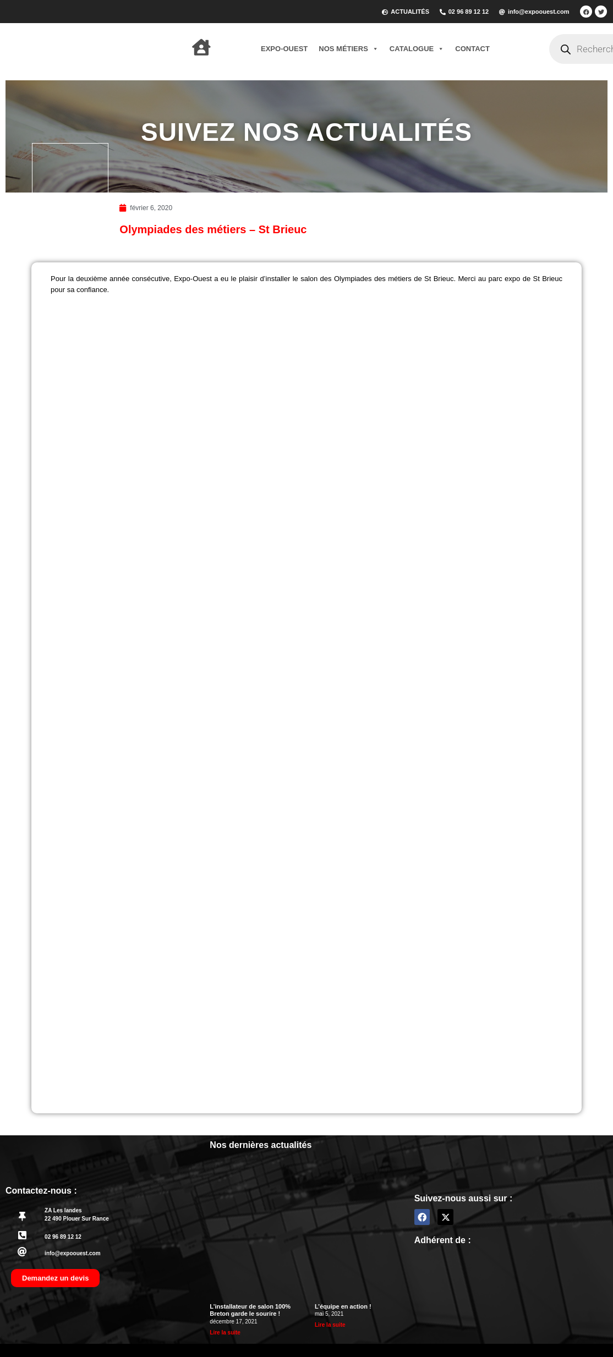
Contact (472, 49)
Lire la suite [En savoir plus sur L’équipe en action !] (330, 1325)
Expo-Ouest (284, 49)
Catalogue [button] (417, 49)
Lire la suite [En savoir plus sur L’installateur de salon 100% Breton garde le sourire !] (225, 1332)
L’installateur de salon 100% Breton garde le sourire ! (250, 1310)
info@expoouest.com (72, 1253)
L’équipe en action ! (343, 1306)
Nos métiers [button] (349, 49)
